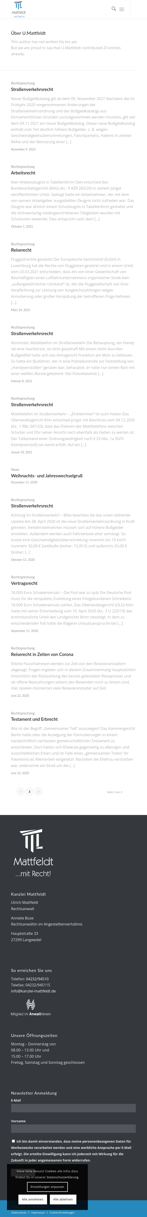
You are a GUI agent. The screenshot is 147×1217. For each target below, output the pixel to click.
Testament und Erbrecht (34, 719)
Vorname (18, 1121)
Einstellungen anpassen (47, 1187)
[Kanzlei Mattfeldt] (61, 9)
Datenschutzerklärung (63, 1177)
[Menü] (121, 9)
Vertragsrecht (24, 583)
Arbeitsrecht (23, 172)
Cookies (50, 1171)
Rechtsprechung (22, 83)
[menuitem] (111, 9)
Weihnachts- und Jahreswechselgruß (46, 475)
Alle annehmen (32, 1199)
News (15, 470)
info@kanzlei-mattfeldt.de (33, 991)
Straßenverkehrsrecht (32, 89)
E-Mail (16, 1100)
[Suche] (111, 9)
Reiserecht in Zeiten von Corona (42, 654)
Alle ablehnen (63, 1199)
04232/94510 (37, 978)
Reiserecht (21, 250)
